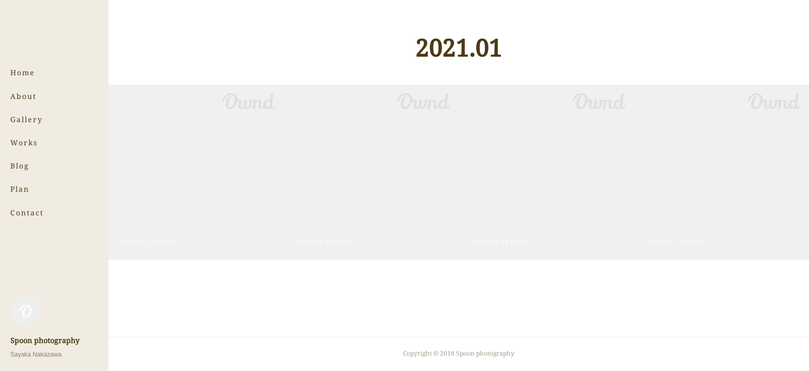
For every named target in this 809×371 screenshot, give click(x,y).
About (23, 96)
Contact (27, 212)
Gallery (26, 119)
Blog (19, 166)
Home (22, 72)
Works (24, 142)
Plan (19, 189)
